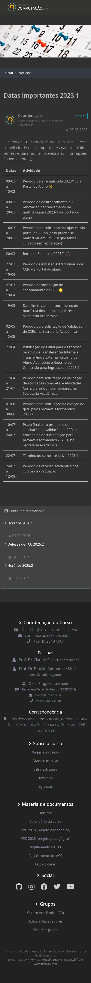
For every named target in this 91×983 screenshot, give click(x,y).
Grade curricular (45, 760)
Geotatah (70, 959)
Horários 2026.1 (20, 523)
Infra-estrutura (45, 769)
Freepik (46, 959)
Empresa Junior (45, 929)
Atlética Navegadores (45, 921)
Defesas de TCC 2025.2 (25, 544)
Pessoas (45, 778)
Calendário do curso (45, 821)
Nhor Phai (33, 959)
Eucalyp (58, 959)
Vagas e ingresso (45, 752)
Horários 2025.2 (20, 565)
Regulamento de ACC (45, 855)
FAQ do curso (45, 864)
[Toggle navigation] (78, 7)
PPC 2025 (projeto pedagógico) (45, 838)
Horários (45, 813)
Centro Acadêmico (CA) (45, 912)
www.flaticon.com (45, 964)
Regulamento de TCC (45, 847)
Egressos (45, 786)
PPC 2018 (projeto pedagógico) (45, 830)
